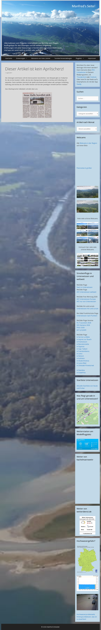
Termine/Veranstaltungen (63, 58)
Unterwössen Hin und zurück (87, 308)
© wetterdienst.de (87, 533)
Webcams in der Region (88, 143)
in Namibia (81, 370)
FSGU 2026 (81, 327)
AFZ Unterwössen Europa (86, 299)
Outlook (93, 77)
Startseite (8, 58)
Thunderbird (81, 77)
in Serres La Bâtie (83, 337)
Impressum (92, 58)
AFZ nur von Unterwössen (86, 301)
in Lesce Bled (81, 363)
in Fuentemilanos (83, 351)
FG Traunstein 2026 (84, 323)
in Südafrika (81, 373)
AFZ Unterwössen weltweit (86, 292)
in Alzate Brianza (83, 361)
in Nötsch (80, 356)
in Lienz (79, 354)
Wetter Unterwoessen (87, 517)
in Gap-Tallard (82, 349)
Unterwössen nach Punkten (87, 316)
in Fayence (80, 346)
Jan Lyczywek (81, 330)
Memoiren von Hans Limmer (40, 58)
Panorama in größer (84, 168)
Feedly (79, 84)
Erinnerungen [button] (22, 58)
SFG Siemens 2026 (83, 325)
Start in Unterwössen (84, 287)
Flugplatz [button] (81, 58)
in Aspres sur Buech (84, 339)
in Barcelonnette (83, 344)
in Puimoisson (82, 342)
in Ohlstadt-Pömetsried (85, 365)
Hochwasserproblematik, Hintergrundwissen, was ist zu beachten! (87, 616)
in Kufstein (81, 358)
